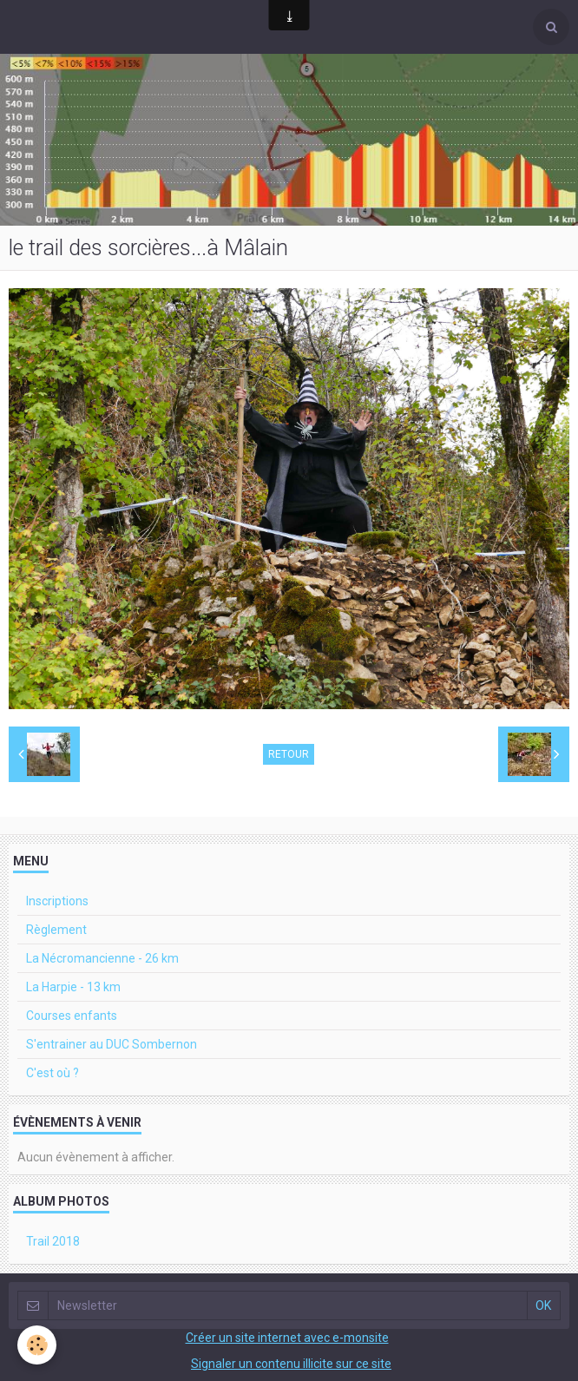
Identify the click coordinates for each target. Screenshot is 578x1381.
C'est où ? (52, 1073)
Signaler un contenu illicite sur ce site (291, 1364)
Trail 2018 (53, 1241)
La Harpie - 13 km (73, 987)
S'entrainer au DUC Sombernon (111, 1044)
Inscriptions (57, 901)
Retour (288, 754)
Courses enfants (71, 1016)
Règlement (56, 930)
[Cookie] (36, 1345)
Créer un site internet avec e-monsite (287, 1338)
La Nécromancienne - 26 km (102, 958)
